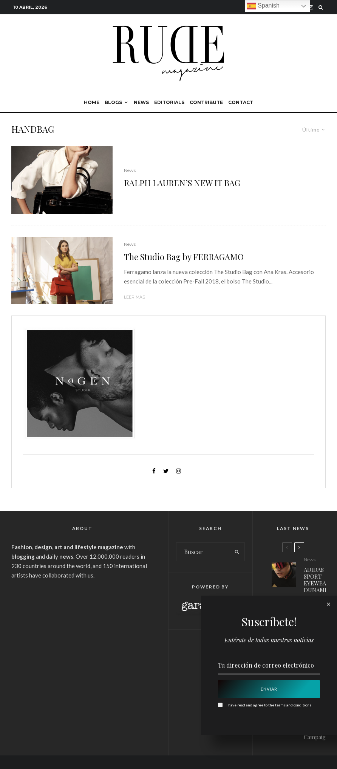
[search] (237, 552)
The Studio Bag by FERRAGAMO (184, 257)
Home (91, 102)
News (141, 102)
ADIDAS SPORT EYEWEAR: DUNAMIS (317, 579)
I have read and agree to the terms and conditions (268, 705)
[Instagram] (311, 7)
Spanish (263, 6)
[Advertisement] (82, 658)
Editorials (169, 102)
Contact (240, 102)
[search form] (203, 552)
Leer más (134, 297)
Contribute (206, 102)
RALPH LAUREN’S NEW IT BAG (182, 183)
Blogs (113, 102)
